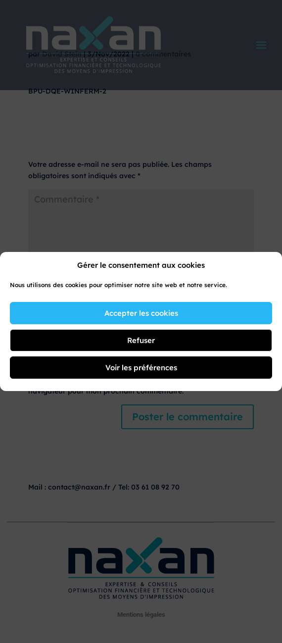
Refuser (141, 340)
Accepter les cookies (141, 313)
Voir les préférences (141, 367)
